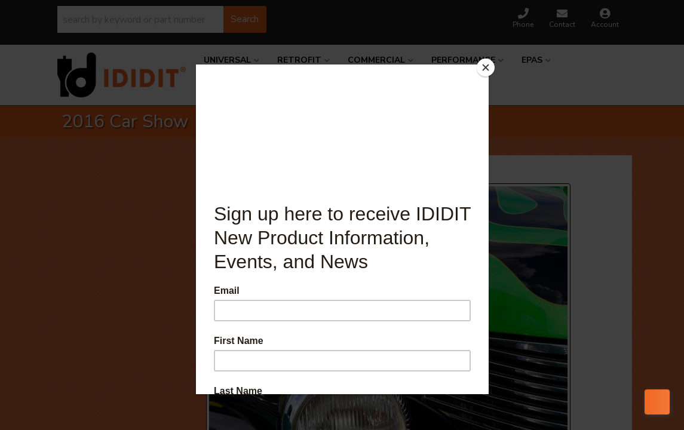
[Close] (486, 67)
